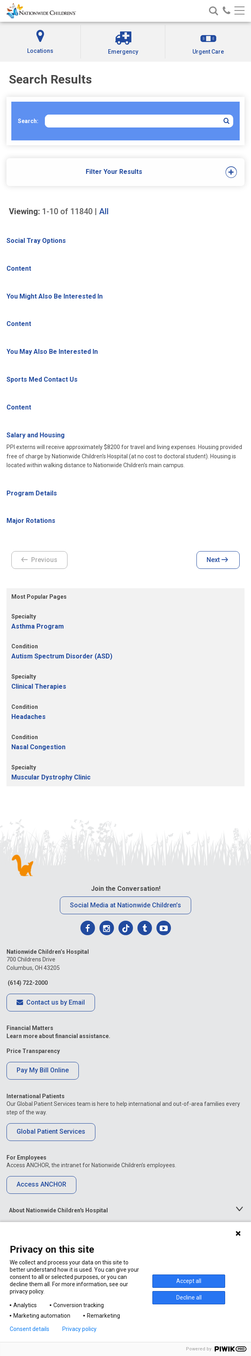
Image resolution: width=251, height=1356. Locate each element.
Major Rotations (30, 520)
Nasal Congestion (38, 747)
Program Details (31, 493)
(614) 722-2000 (27, 983)
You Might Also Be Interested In (54, 296)
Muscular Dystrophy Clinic (51, 777)
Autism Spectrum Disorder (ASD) (61, 656)
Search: (28, 121)
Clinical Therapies (38, 686)
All (104, 211)
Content (18, 268)
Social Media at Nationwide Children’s (125, 905)
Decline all (189, 1297)
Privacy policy (79, 1329)
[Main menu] (239, 11)
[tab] (114, 172)
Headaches (28, 717)
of (67, 211)
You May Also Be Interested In (52, 351)
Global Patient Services (51, 1131)
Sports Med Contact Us (42, 379)
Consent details (29, 1329)
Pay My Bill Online (43, 1070)
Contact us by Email (51, 1003)
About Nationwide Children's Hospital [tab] (58, 1210)
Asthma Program (37, 626)
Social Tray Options (36, 240)
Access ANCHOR (41, 1184)
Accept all (188, 1281)
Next (217, 560)
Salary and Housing (35, 435)
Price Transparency (33, 1051)
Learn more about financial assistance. (58, 1036)
